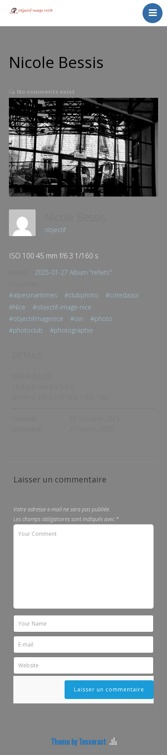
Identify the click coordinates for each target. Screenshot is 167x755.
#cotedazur (122, 295)
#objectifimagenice (36, 318)
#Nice (17, 307)
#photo (101, 318)
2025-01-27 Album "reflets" (73, 272)
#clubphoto (81, 295)
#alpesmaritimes (33, 295)
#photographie (71, 330)
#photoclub (26, 330)
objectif (55, 229)
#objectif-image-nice (62, 307)
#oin (76, 318)
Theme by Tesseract (78, 741)
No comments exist (46, 92)
